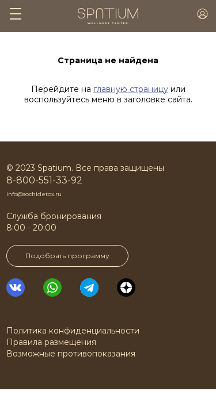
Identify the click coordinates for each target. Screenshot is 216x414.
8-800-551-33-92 (44, 180)
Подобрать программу (67, 255)
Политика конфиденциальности (72, 330)
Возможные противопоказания (70, 353)
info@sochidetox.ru (34, 194)
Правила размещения (51, 342)
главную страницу (130, 89)
